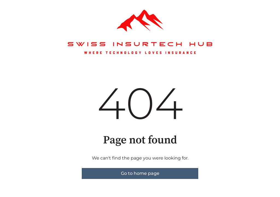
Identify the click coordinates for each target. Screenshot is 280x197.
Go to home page (140, 173)
